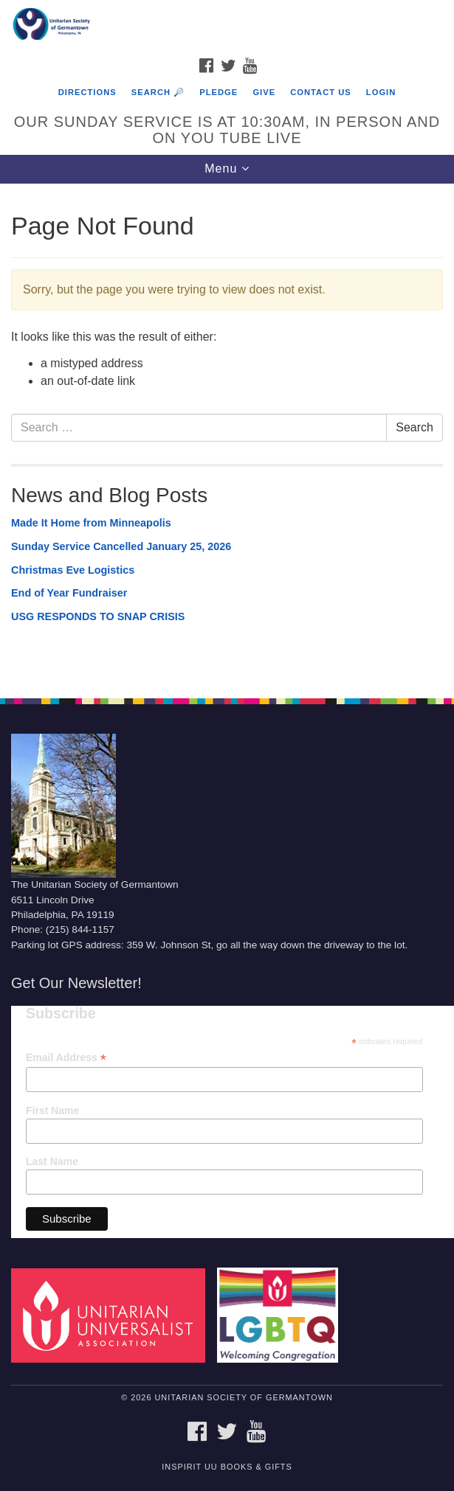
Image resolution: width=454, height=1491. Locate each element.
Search (414, 427)
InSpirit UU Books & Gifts (227, 1466)
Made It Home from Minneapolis (91, 523)
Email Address (66, 1058)
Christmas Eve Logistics (72, 570)
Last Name (52, 1161)
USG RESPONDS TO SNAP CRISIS (98, 616)
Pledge (218, 92)
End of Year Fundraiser (69, 593)
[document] (227, 433)
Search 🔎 (158, 92)
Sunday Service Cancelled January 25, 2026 (121, 546)
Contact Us (320, 92)
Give (263, 92)
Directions (87, 92)
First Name (52, 1110)
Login (381, 92)
